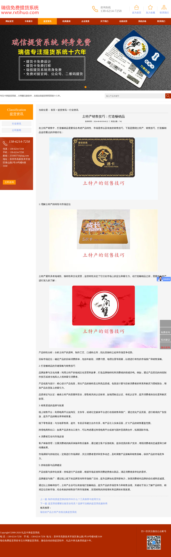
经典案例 (66, 21)
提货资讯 (47, 21)
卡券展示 (28, 21)
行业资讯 (16, 123)
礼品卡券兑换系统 (75, 540)
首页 (53, 110)
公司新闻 (16, 130)
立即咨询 (9, 182)
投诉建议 (165, 338)
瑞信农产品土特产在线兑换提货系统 (58, 512)
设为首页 (136, 12)
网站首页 (10, 21)
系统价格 (142, 21)
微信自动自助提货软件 (52, 540)
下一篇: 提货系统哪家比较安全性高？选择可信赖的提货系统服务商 (73, 503)
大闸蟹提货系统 (31, 540)
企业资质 (85, 21)
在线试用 (123, 21)
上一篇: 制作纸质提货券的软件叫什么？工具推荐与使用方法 (70, 499)
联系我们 (164, 12)
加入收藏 (150, 12)
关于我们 (104, 21)
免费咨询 (165, 331)
